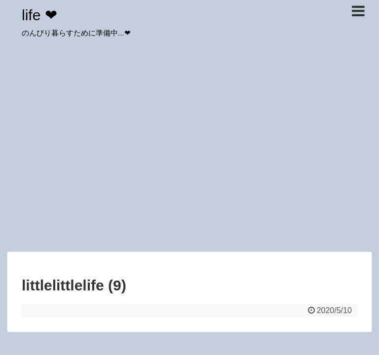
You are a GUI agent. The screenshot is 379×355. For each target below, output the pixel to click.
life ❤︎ (39, 15)
